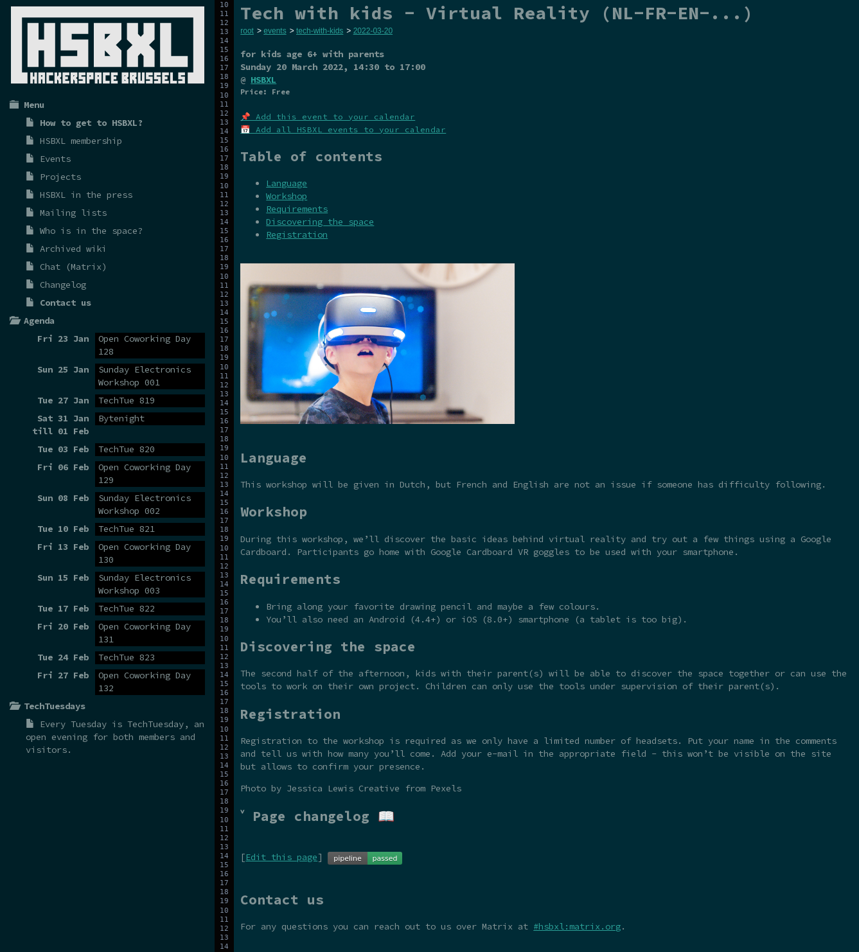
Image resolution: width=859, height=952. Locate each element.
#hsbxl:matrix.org (577, 926)
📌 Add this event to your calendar (327, 116)
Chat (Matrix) (73, 266)
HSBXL (263, 79)
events (274, 30)
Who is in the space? (91, 230)
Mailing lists (73, 212)
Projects (60, 176)
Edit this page (281, 857)
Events (55, 158)
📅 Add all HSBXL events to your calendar (343, 129)
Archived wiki (73, 248)
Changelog (63, 284)
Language (286, 183)
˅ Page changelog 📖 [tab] (317, 816)
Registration (297, 234)
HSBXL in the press (86, 194)
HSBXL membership (81, 140)
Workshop (286, 196)
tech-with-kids (319, 30)
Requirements (297, 209)
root (247, 30)
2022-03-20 (373, 30)
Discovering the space (320, 221)
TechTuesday (155, 724)
